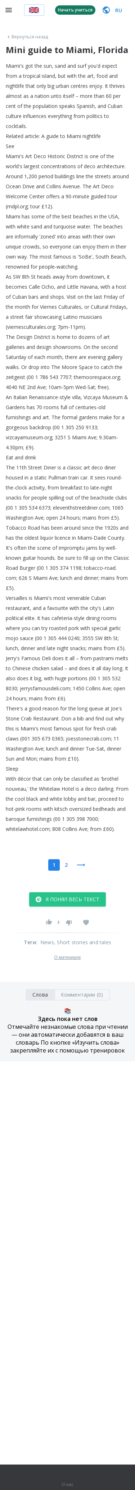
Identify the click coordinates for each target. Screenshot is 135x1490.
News (47, 942)
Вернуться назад (27, 37)
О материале (67, 957)
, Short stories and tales (82, 942)
